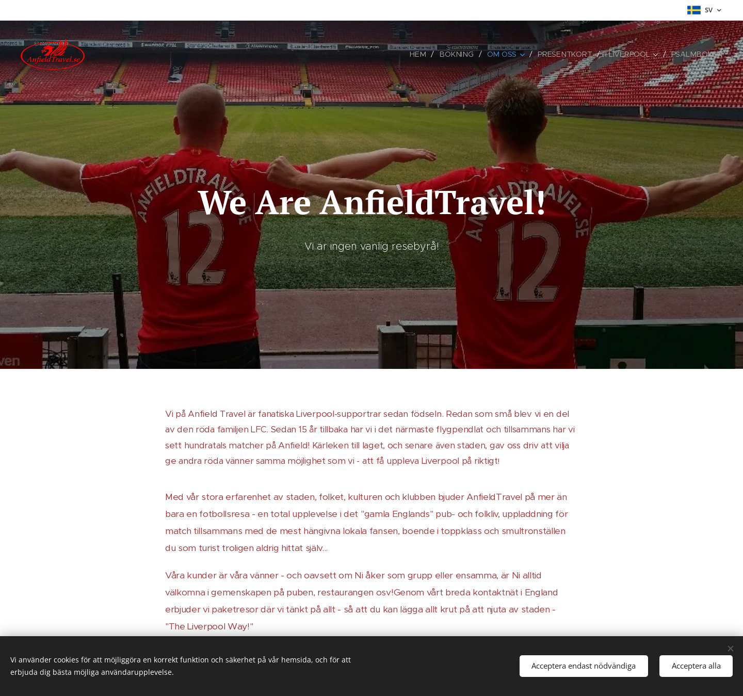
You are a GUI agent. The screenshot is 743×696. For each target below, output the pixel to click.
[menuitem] (424, 54)
